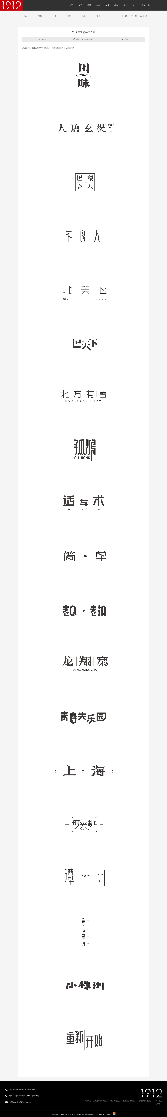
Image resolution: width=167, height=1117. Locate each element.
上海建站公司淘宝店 (100, 1101)
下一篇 (134, 16)
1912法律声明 (54, 1114)
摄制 (116, 5)
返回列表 (143, 16)
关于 (80, 5)
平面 (89, 5)
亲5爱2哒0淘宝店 (145, 1101)
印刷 (107, 5)
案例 (143, 5)
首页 (71, 5)
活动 (125, 5)
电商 (98, 5)
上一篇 (124, 16)
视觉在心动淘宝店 (129, 1101)
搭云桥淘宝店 (115, 1101)
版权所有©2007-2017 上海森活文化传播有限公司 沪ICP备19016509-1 (85, 1114)
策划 (134, 5)
